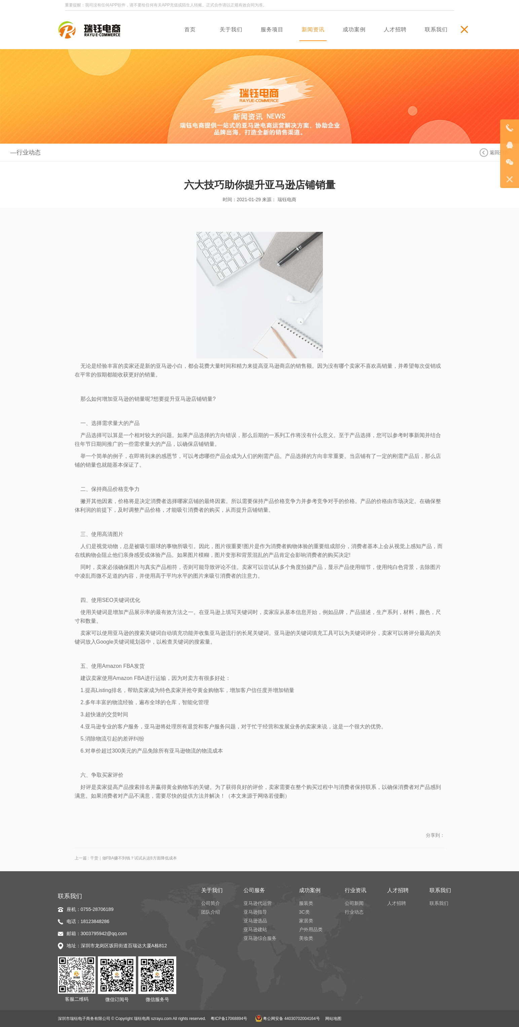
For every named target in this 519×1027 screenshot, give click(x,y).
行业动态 (354, 912)
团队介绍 (210, 912)
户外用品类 (311, 929)
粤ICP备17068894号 (229, 1018)
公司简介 (210, 903)
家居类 (306, 920)
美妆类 (306, 938)
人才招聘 (396, 903)
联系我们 (439, 903)
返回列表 (499, 152)
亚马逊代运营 (258, 903)
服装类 (306, 903)
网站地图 (333, 1018)
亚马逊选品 (255, 920)
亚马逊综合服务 (260, 938)
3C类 (304, 912)
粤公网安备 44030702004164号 (287, 1018)
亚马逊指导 (255, 912)
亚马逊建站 (255, 929)
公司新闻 (354, 903)
